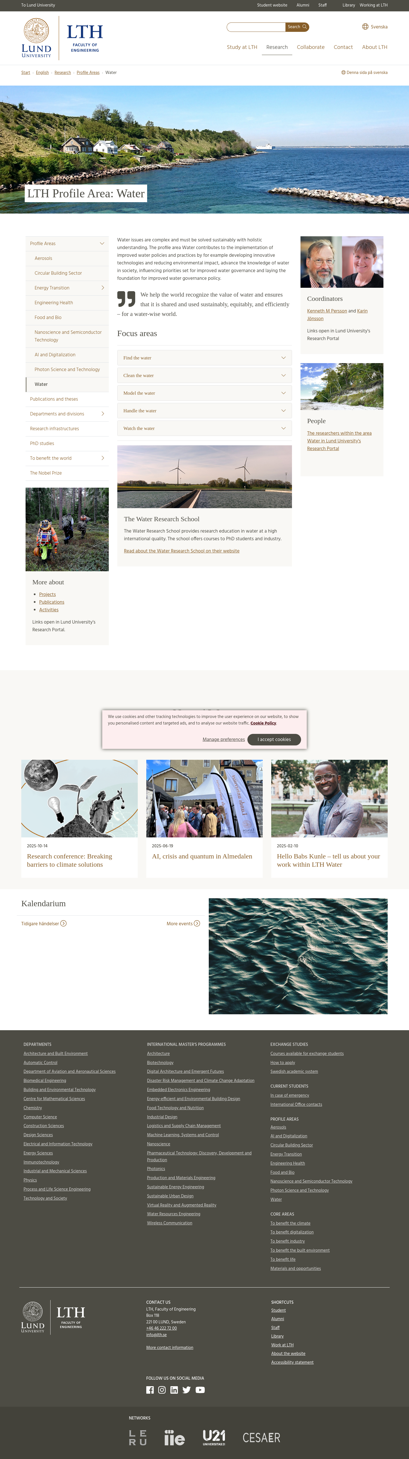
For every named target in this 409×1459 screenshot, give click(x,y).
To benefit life (282, 1259)
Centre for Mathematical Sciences (54, 1099)
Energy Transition (69, 288)
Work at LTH (282, 1345)
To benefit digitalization (292, 1232)
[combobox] (256, 27)
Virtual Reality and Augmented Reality (181, 1205)
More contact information (169, 1347)
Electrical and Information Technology (58, 1144)
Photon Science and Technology (67, 370)
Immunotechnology (41, 1162)
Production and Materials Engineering (181, 1178)
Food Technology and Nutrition (175, 1108)
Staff (322, 5)
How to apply (282, 1062)
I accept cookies (274, 740)
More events (183, 924)
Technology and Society (45, 1198)
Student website (272, 5)
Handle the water (205, 411)
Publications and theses (54, 399)
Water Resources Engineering (174, 1214)
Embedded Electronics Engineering (178, 1090)
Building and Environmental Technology (60, 1090)
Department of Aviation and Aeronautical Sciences (70, 1071)
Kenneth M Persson (327, 311)
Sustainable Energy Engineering (175, 1187)
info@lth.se (156, 1335)
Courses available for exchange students (307, 1053)
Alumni (303, 5)
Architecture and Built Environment (56, 1053)
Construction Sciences (44, 1126)
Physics (30, 1180)
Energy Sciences (38, 1153)
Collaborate (311, 47)
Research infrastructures (54, 429)
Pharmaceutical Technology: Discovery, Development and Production (199, 1157)
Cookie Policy (263, 723)
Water (41, 384)
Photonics (156, 1169)
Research (277, 47)
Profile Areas (88, 72)
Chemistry (33, 1108)
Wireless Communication (169, 1223)
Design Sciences (38, 1135)
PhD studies (42, 444)
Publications (51, 602)
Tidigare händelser (43, 924)
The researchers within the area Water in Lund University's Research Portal (339, 441)
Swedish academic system (294, 1071)
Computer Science (40, 1117)
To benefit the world (67, 458)
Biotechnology (160, 1062)
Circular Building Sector (58, 273)
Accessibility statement (292, 1362)
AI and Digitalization (55, 355)
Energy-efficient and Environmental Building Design (193, 1099)
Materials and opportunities (295, 1268)
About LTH (374, 47)
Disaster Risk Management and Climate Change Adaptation (200, 1080)
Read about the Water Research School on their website (182, 551)
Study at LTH (242, 47)
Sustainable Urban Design (170, 1196)
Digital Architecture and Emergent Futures (185, 1071)
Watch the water (205, 428)
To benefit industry (287, 1241)
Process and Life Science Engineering (57, 1189)
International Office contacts (296, 1104)
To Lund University (38, 5)
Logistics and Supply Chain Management (184, 1126)
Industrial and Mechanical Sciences (55, 1171)
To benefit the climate (290, 1223)
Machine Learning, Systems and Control (183, 1135)
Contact (343, 47)
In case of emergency (289, 1095)
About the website (288, 1353)
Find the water (205, 358)
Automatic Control (40, 1062)
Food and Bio (48, 318)
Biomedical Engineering (45, 1080)
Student (278, 1310)
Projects (47, 595)
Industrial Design (162, 1117)
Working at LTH (374, 5)
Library (349, 5)
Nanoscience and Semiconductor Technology (68, 336)
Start (25, 72)
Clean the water (205, 375)
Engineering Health (54, 303)
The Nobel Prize (46, 473)
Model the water (205, 393)
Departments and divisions (67, 414)
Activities (49, 610)
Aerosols (43, 258)
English (42, 72)
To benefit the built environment (300, 1250)
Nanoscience (158, 1144)
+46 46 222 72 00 (161, 1328)
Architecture (158, 1053)
